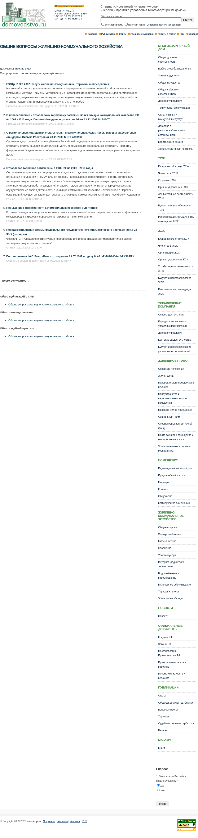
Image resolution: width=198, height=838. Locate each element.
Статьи (162, 695)
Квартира (163, 482)
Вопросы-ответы (168, 709)
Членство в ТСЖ (168, 173)
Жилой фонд (165, 375)
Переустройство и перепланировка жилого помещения (172, 398)
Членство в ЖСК (168, 245)
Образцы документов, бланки (175, 702)
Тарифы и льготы (168, 591)
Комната (163, 489)
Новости (163, 616)
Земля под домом (168, 75)
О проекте (49, 821)
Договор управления (170, 100)
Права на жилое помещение (175, 409)
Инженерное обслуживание (174, 584)
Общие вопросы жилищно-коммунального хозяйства (41, 304)
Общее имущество (169, 82)
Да (162, 785)
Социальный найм (169, 416)
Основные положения (171, 368)
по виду (26, 68)
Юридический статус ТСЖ (173, 166)
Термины (163, 716)
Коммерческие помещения (174, 503)
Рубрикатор (108, 34)
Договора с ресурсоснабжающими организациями (171, 130)
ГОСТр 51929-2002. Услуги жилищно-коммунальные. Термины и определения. (58, 84)
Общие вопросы (167, 527)
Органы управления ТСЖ (173, 187)
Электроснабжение (169, 534)
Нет (162, 790)
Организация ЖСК (169, 252)
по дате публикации (51, 73)
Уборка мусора (167, 555)
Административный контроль (175, 148)
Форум (123, 34)
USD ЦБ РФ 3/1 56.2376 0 (68, 16)
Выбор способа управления (174, 68)
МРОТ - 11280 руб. (64, 11)
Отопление (164, 548)
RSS (182, 34)
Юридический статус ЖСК (173, 238)
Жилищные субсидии (170, 598)
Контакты (62, 821)
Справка (193, 34)
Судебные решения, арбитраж (176, 723)
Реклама (75, 821)
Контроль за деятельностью (174, 339)
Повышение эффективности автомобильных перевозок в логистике (52, 207)
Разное (162, 730)
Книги (161, 748)
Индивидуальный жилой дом (175, 468)
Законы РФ (164, 644)
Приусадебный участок (171, 475)
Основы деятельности (171, 314)
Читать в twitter (167, 34)
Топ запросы (174, 24)
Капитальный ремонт (170, 141)
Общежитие (165, 496)
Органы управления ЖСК (173, 259)
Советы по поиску (156, 24)
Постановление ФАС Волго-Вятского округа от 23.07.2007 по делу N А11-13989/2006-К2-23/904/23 (70, 256)
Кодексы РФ (165, 637)
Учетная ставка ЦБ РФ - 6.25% (70, 13)
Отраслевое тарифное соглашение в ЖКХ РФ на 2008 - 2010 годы (49, 168)
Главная (92, 34)
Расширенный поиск (142, 34)
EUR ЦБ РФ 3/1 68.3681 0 (68, 18)
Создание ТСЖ (167, 180)
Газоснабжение (167, 541)
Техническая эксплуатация (174, 107)
